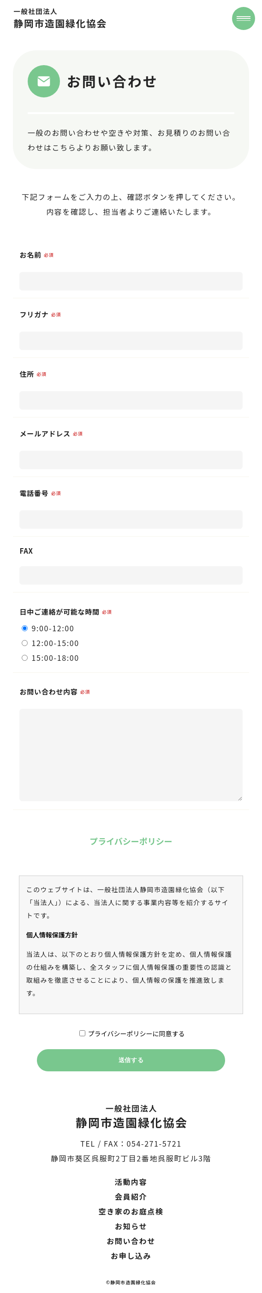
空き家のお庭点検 (131, 1211)
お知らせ (131, 1226)
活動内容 (131, 1181)
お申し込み (131, 1255)
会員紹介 (131, 1196)
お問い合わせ (131, 1240)
